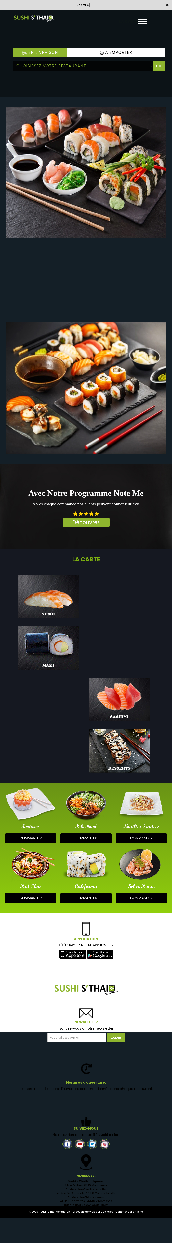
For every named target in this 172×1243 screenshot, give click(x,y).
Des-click (107, 1211)
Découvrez (86, 522)
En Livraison (40, 52)
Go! (159, 66)
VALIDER (116, 1038)
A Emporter (116, 52)
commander (30, 838)
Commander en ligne (129, 1211)
